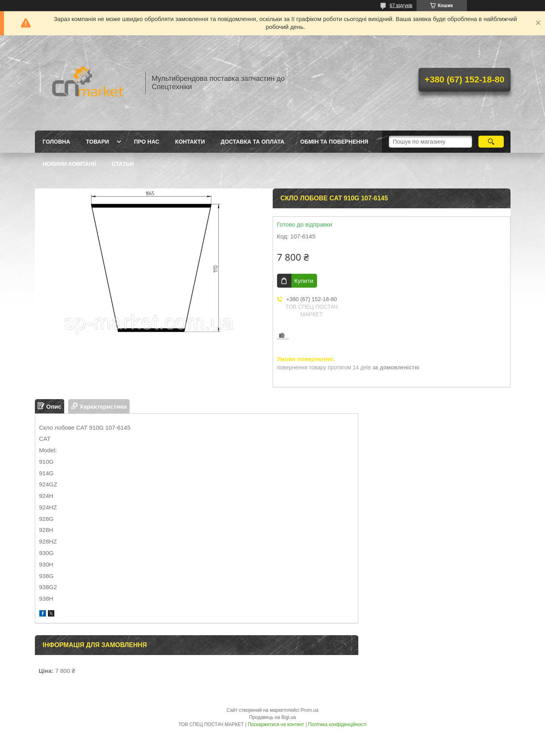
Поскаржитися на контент (276, 724)
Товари (97, 141)
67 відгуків (401, 5)
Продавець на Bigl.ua (272, 717)
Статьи (123, 164)
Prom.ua (309, 710)
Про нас (146, 141)
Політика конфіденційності (337, 724)
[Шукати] (491, 142)
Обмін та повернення (334, 141)
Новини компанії (69, 164)
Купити (304, 280)
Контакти (190, 141)
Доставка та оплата (253, 141)
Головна (56, 141)
